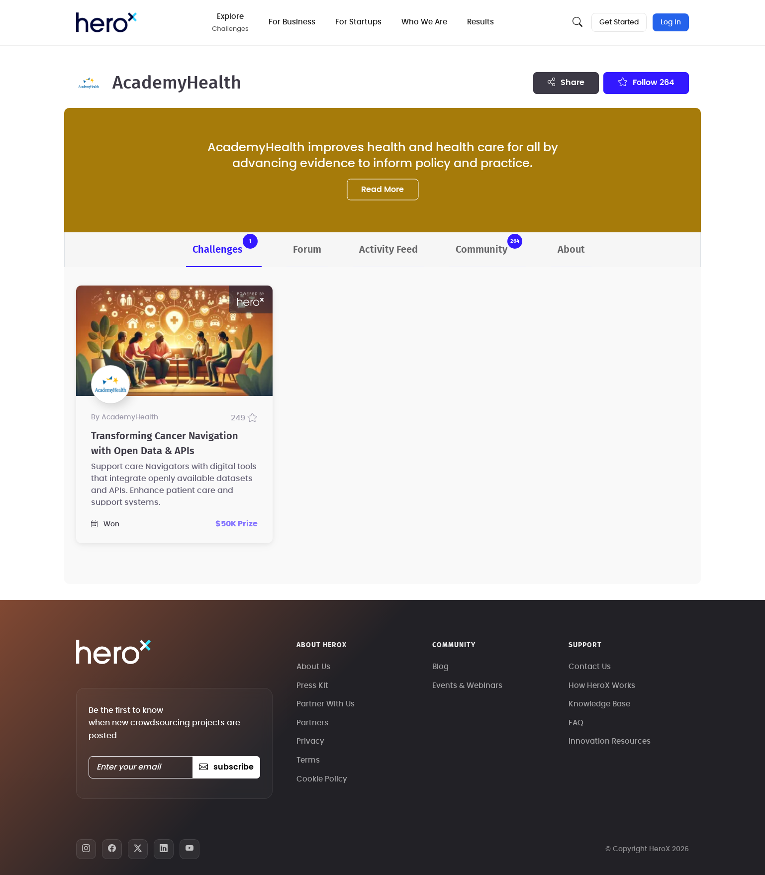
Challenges (225, 244)
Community (489, 244)
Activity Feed (388, 250)
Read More (382, 189)
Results (482, 22)
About (571, 250)
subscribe (226, 767)
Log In (671, 22)
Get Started (618, 22)
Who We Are (426, 22)
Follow (646, 82)
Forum (307, 250)
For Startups (360, 22)
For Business (294, 22)
